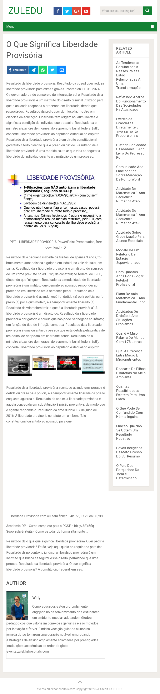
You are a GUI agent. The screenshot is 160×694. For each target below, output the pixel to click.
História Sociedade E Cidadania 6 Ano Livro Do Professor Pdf (131, 151)
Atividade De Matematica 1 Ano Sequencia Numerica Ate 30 (130, 216)
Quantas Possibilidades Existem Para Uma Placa (130, 392)
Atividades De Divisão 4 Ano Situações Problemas (127, 317)
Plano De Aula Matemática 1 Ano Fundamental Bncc (130, 298)
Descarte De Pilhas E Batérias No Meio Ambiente (131, 373)
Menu (10, 27)
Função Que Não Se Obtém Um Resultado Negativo (129, 432)
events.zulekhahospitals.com (56, 689)
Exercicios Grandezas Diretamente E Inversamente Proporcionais (127, 127)
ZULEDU (25, 10)
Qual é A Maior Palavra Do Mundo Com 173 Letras (130, 337)
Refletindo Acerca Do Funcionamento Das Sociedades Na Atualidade (131, 103)
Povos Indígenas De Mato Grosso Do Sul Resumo (129, 452)
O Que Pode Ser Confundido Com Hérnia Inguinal (129, 412)
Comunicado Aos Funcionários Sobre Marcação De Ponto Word (129, 173)
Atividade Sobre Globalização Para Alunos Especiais (130, 236)
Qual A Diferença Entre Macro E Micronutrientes (129, 355)
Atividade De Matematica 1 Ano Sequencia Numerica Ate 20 (130, 195)
